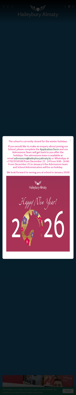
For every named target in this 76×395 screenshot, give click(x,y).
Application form (49, 149)
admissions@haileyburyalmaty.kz (32, 158)
